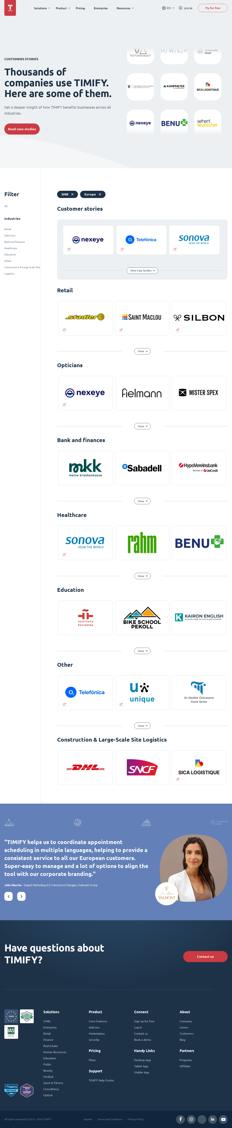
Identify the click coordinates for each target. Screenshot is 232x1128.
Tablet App (141, 1066)
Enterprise (101, 8)
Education (10, 254)
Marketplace (97, 1033)
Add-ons (94, 1027)
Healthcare (10, 248)
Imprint (88, 1119)
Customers (187, 1033)
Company (186, 1021)
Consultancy (51, 1089)
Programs (186, 1060)
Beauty (47, 1070)
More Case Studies (141, 270)
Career (184, 1027)
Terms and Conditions (110, 1119)
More (141, 351)
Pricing (80, 8)
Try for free (212, 8)
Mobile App (141, 1072)
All (5, 206)
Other (7, 260)
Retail (7, 229)
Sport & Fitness (53, 1082)
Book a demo (142, 1039)
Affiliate (185, 1066)
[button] (8, 896)
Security (94, 1039)
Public (47, 1064)
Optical (47, 1095)
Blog (182, 1039)
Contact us (205, 956)
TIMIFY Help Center (101, 1080)
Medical (48, 1076)
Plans (92, 1060)
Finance (48, 1039)
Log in (138, 1027)
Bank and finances (14, 241)
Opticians (9, 235)
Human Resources (55, 1052)
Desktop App (142, 1060)
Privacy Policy (136, 1119)
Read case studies (22, 129)
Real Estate (50, 1045)
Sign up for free (144, 1021)
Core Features (98, 1021)
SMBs (47, 1021)
